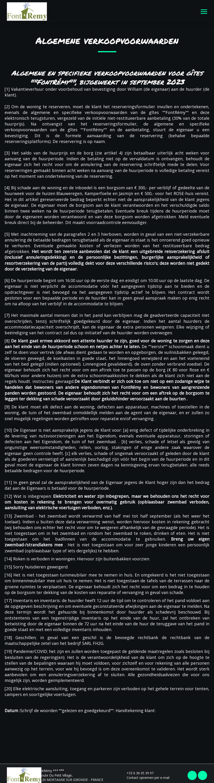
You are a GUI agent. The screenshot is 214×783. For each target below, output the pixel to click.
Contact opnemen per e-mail (145, 777)
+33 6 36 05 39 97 (137, 773)
